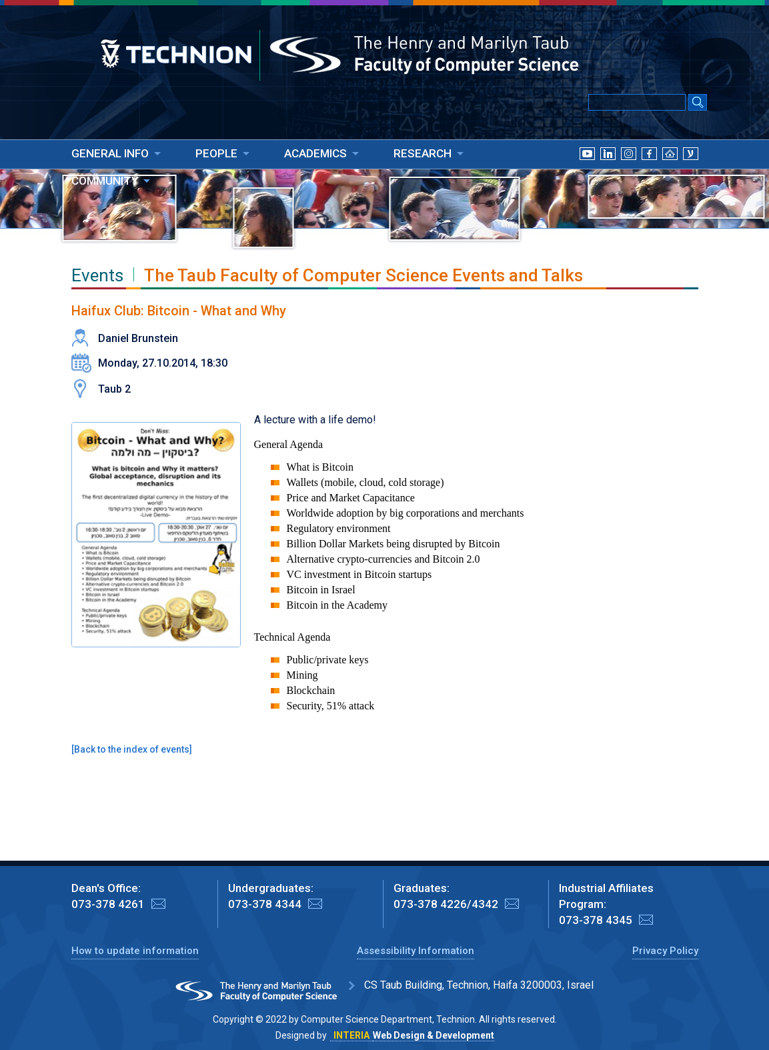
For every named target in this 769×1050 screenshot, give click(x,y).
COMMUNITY (104, 180)
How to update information (135, 951)
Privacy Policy (665, 951)
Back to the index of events (131, 749)
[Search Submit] (697, 103)
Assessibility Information (415, 951)
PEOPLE (216, 153)
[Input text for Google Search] (637, 102)
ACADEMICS (315, 153)
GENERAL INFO (110, 153)
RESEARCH (423, 153)
